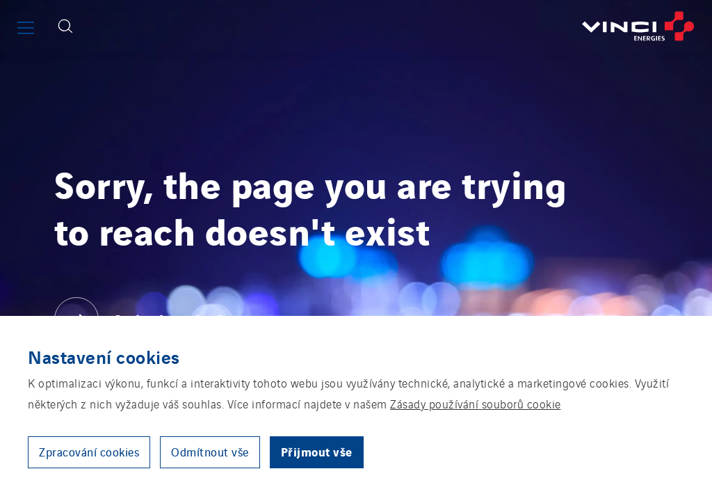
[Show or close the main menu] (25, 28)
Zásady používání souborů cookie (475, 403)
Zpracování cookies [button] (89, 451)
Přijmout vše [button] (317, 451)
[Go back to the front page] (397, 26)
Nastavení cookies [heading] (104, 356)
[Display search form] (65, 26)
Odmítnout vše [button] (210, 451)
